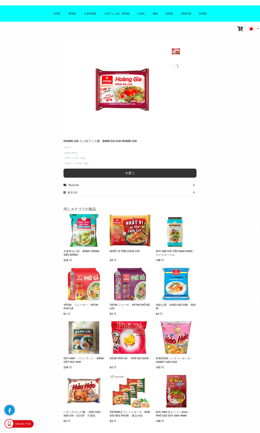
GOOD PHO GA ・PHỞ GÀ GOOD (129, 358)
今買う (130, 173)
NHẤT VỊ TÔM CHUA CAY (125, 251)
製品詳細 (130, 185)
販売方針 (130, 192)
